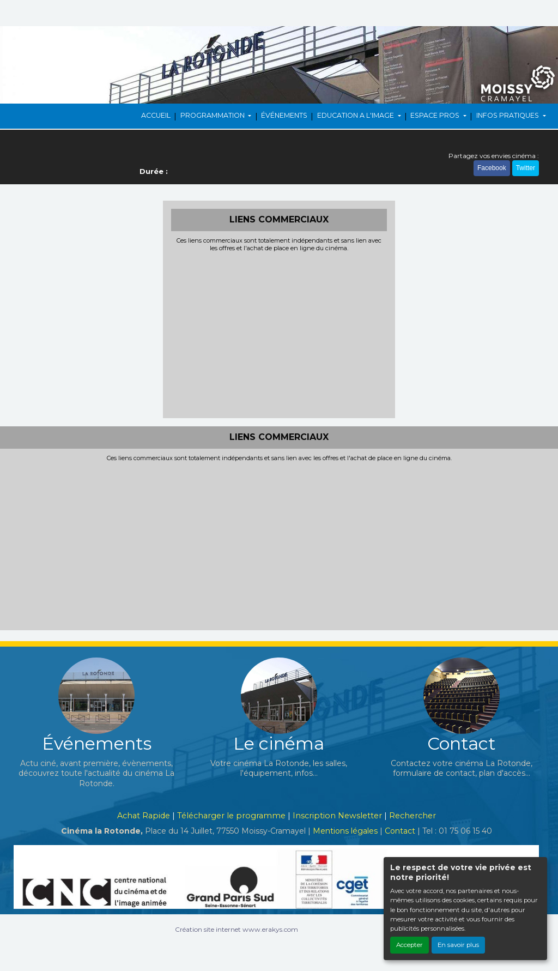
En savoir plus (458, 945)
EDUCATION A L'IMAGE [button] (356, 115)
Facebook (491, 168)
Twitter (525, 168)
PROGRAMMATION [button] (213, 115)
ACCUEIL (156, 115)
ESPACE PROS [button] (435, 115)
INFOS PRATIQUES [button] (508, 115)
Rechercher (412, 816)
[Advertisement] (279, 333)
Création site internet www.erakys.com (236, 929)
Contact (400, 831)
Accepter (409, 945)
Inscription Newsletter (337, 816)
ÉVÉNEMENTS (284, 115)
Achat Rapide (143, 816)
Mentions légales (345, 831)
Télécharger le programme (231, 816)
